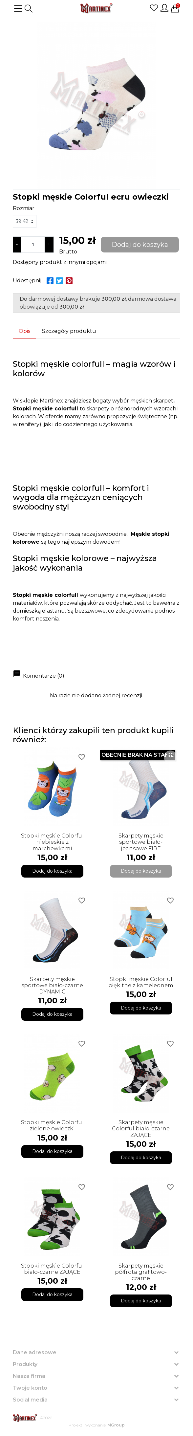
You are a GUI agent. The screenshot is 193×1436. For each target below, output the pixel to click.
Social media (30, 1400)
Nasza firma (29, 1376)
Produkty (25, 1364)
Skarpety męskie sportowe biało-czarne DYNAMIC (52, 985)
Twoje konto (30, 1388)
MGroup (116, 1425)
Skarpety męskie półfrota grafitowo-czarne (141, 1272)
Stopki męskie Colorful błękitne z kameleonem (140, 982)
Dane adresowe (34, 1352)
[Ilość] (32, 244)
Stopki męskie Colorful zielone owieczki (52, 1125)
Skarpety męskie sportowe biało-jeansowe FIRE (140, 842)
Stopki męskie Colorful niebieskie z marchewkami (52, 842)
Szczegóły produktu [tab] (69, 331)
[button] (28, 8)
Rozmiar (23, 208)
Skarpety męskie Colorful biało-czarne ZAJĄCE (141, 1128)
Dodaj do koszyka (140, 245)
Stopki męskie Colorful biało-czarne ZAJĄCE (52, 1269)
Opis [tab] (24, 331)
